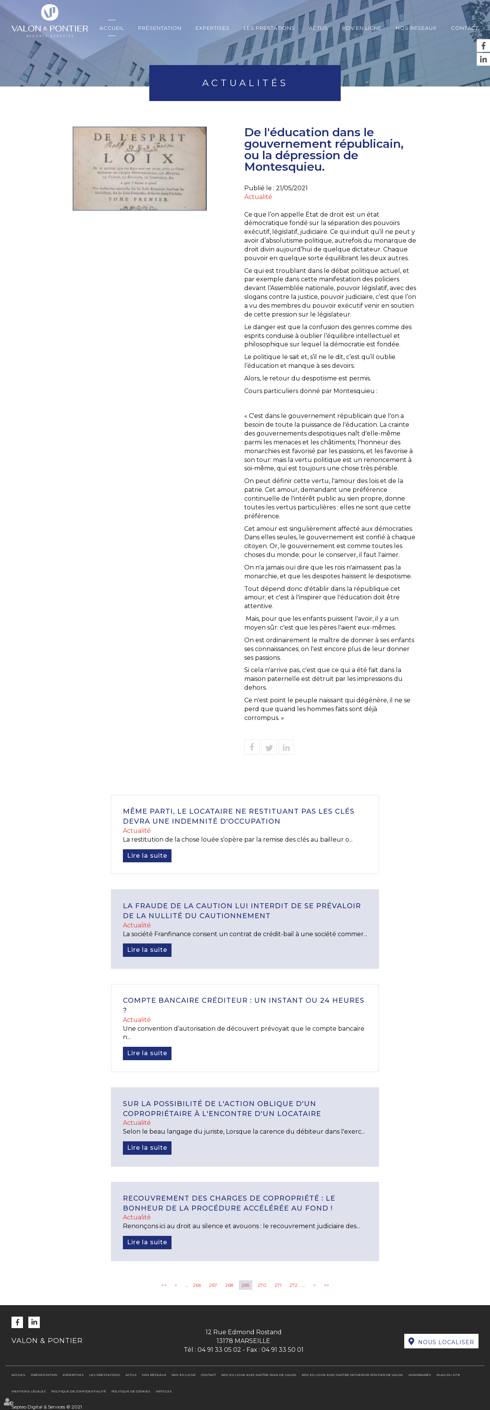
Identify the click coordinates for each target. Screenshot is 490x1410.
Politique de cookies (130, 1391)
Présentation (159, 28)
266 (197, 1285)
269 (246, 1285)
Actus (318, 28)
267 (213, 1285)
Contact (465, 28)
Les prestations (269, 28)
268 (229, 1285)
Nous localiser (446, 1342)
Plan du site (448, 1375)
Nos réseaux (416, 28)
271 (277, 1285)
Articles (164, 1391)
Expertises (213, 28)
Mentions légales (28, 1391)
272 (293, 1285)
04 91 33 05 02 (219, 1349)
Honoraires (419, 1375)
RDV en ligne (362, 28)
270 (262, 1285)
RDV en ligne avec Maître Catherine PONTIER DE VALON (352, 1375)
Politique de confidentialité (78, 1391)
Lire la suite (147, 855)
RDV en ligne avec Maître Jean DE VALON (258, 1375)
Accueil (112, 28)
